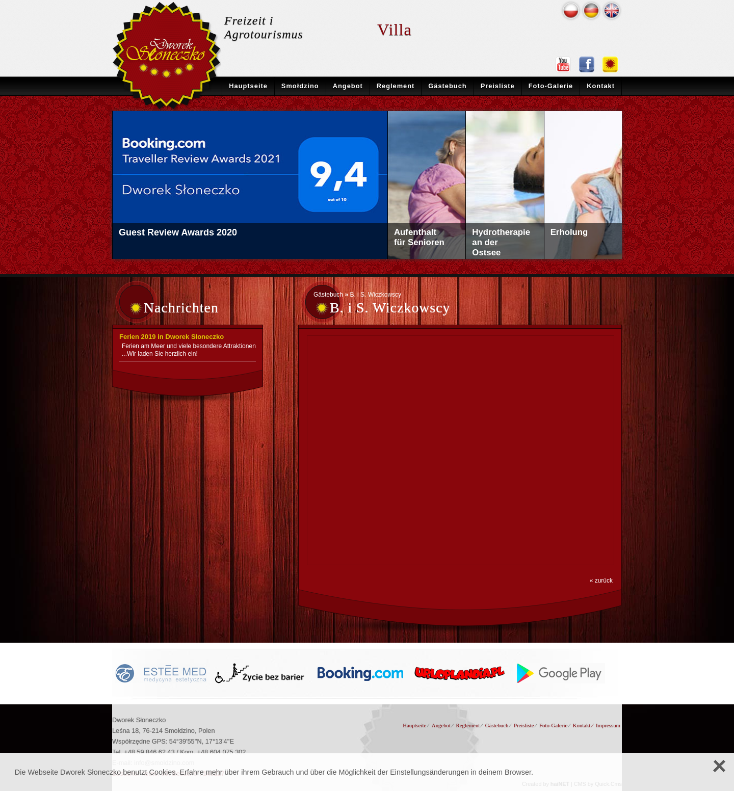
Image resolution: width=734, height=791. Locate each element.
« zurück (601, 580)
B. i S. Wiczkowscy (375, 294)
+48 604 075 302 (221, 752)
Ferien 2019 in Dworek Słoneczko (171, 336)
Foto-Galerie (551, 86)
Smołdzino (300, 86)
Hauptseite (248, 86)
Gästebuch (447, 86)
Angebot (348, 86)
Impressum (608, 725)
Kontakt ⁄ (583, 725)
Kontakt (601, 86)
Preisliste (498, 86)
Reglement (396, 86)
